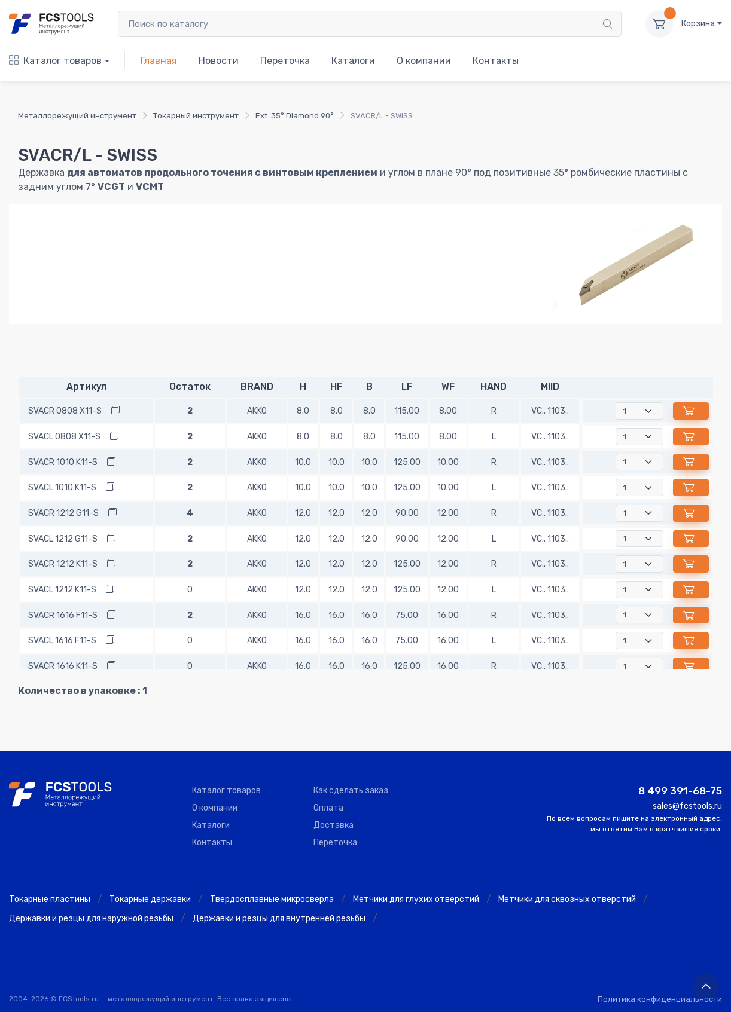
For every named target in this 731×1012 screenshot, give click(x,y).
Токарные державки (150, 899)
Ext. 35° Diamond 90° (294, 115)
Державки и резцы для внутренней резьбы (279, 918)
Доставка (333, 825)
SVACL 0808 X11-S (64, 437)
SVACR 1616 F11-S (63, 615)
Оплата (328, 808)
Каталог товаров (55, 60)
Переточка (285, 60)
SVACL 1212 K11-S (62, 590)
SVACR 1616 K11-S (63, 666)
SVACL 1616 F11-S (62, 640)
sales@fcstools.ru (687, 806)
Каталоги (353, 60)
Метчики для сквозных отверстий (567, 899)
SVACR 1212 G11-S (63, 513)
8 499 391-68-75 (680, 791)
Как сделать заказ (350, 790)
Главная (159, 60)
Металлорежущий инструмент (77, 115)
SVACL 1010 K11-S (62, 487)
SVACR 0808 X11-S (65, 411)
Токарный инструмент (196, 115)
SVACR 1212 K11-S (63, 564)
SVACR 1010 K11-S (63, 462)
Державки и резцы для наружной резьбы (91, 918)
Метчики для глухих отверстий (416, 899)
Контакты (496, 60)
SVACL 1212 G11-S (63, 539)
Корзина (698, 24)
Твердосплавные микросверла (272, 899)
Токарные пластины (49, 899)
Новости (219, 60)
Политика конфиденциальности (660, 999)
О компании (424, 60)
